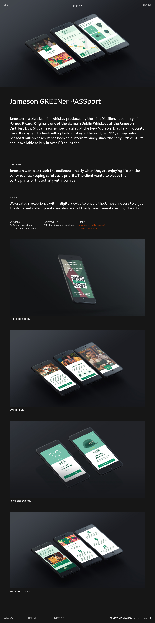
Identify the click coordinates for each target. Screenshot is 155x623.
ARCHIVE (147, 5)
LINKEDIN (32, 617)
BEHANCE (8, 617)
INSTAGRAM (58, 617)
